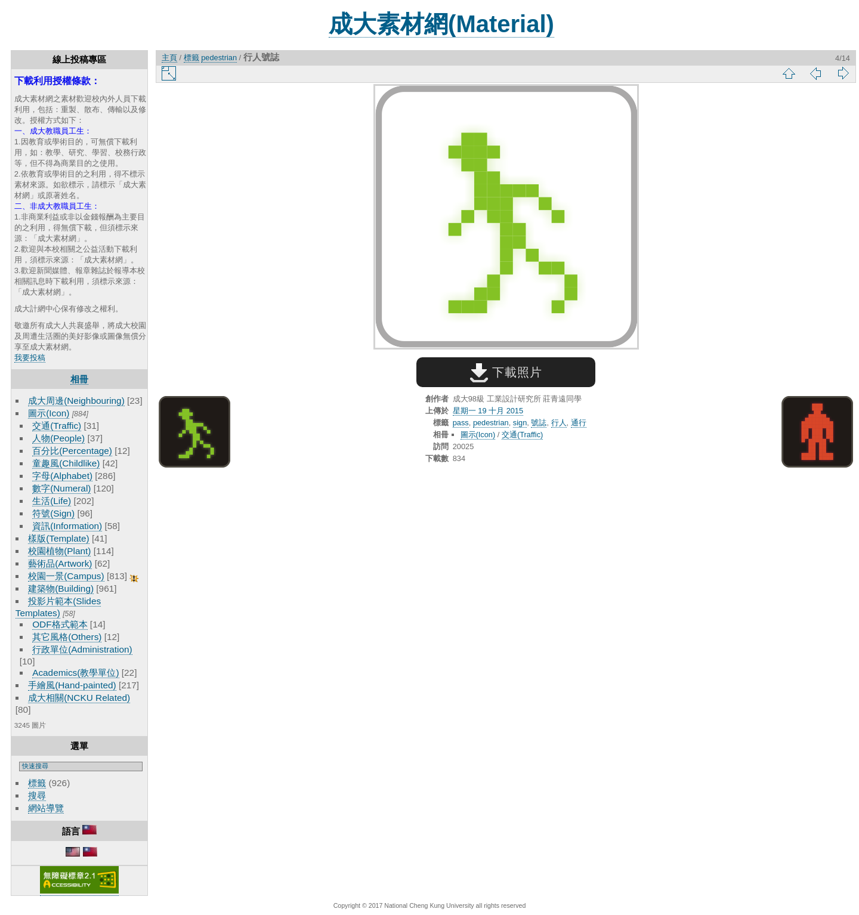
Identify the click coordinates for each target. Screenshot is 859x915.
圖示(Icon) (48, 413)
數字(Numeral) (61, 488)
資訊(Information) (67, 526)
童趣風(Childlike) (66, 463)
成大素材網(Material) (441, 24)
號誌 (538, 422)
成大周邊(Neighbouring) (76, 400)
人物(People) (58, 438)
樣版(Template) (58, 538)
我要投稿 (29, 357)
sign (520, 422)
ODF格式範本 (59, 624)
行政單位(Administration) (82, 649)
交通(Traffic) (56, 426)
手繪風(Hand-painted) (72, 685)
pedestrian (219, 57)
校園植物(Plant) (59, 551)
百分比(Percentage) (72, 451)
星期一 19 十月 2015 (488, 410)
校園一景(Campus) (66, 576)
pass (461, 422)
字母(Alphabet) (62, 476)
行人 (559, 422)
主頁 (169, 57)
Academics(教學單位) (75, 672)
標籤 (37, 783)
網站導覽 (46, 808)
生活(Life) (51, 501)
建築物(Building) (61, 588)
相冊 (79, 379)
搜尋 (37, 795)
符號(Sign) (53, 513)
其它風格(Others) (66, 637)
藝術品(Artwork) (60, 563)
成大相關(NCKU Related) (79, 698)
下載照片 (506, 372)
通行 (578, 422)
